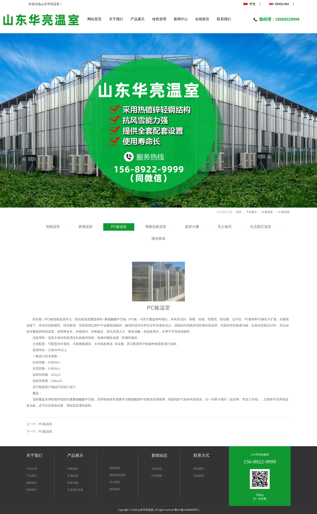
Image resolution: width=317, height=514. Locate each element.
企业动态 (156, 468)
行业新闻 (156, 475)
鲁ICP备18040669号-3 (187, 509)
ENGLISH (279, 4)
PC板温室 (267, 212)
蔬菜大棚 (72, 482)
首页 (238, 212)
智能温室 (72, 468)
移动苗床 (114, 489)
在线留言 (199, 475)
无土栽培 (114, 482)
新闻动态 (31, 482)
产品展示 (251, 212)
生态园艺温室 (75, 489)
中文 (249, 4)
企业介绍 (31, 468)
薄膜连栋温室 (117, 475)
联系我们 (31, 489)
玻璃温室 (114, 468)
